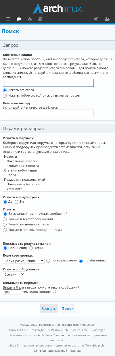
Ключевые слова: (17, 54)
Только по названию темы (26, 224)
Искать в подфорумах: (21, 197)
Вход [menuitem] (98, 19)
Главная (26, 18)
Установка (57, 189)
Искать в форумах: (18, 138)
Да (7, 201)
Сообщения (15, 248)
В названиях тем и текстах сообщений (35, 213)
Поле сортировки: (18, 255)
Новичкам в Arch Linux (57, 184)
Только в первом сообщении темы (32, 229)
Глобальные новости (57, 165)
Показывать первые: (20, 282)
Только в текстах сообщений (28, 219)
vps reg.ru (99, 330)
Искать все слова (18, 90)
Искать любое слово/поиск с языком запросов (41, 95)
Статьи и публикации (57, 170)
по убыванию (92, 260)
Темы (36, 248)
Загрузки (55, 19)
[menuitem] (49, 350)
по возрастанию (61, 260)
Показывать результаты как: (27, 243)
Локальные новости (57, 161)
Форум (44, 19)
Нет (20, 201)
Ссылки (9, 19)
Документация (66, 19)
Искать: (9, 209)
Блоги (57, 175)
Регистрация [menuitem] (108, 19)
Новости (57, 156)
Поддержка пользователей (57, 179)
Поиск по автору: (17, 103)
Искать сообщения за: (22, 269)
